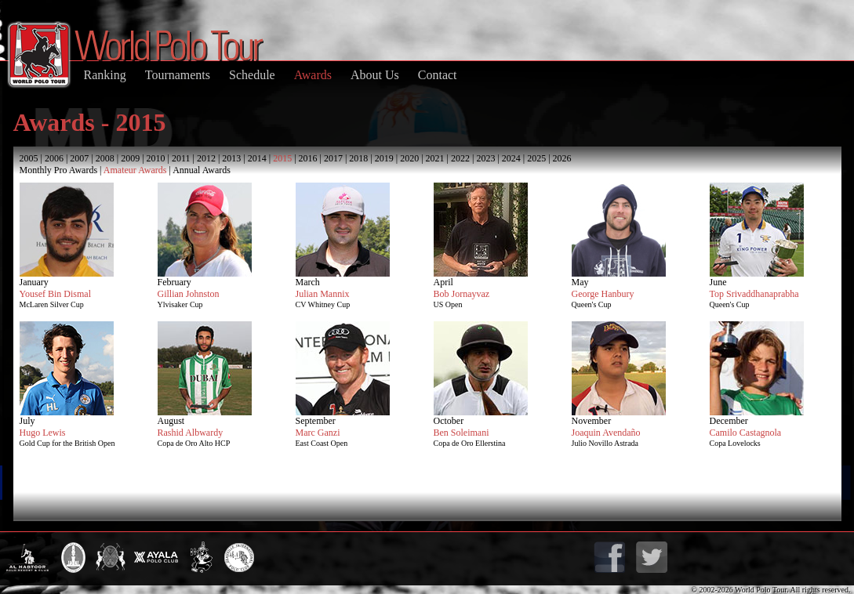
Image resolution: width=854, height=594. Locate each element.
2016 (308, 158)
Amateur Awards (135, 170)
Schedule (252, 74)
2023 (485, 158)
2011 (181, 158)
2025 (536, 158)
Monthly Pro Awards (59, 170)
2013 (231, 158)
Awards (313, 74)
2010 (156, 158)
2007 (79, 158)
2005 (29, 158)
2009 (130, 158)
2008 (105, 158)
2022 (460, 158)
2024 (511, 158)
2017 (333, 158)
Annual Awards (202, 170)
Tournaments (177, 74)
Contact (437, 74)
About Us (375, 74)
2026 (562, 158)
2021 (435, 158)
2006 (54, 158)
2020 (409, 158)
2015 (282, 158)
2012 (206, 158)
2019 (384, 158)
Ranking (105, 74)
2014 (257, 158)
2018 (358, 158)
